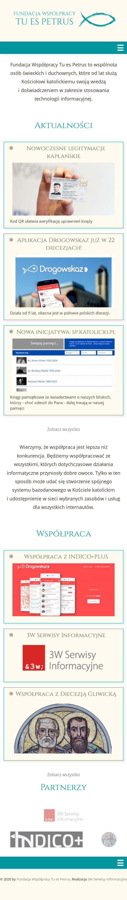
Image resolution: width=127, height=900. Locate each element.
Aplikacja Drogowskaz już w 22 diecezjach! (66, 244)
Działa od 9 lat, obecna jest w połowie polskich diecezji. (60, 313)
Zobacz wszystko (63, 429)
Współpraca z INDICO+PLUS (66, 557)
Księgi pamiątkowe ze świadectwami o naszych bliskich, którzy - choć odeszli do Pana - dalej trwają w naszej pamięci (60, 402)
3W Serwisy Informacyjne (66, 635)
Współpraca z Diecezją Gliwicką (66, 694)
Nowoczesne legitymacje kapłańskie (65, 152)
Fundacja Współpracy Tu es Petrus (43, 879)
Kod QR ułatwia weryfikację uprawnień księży (51, 221)
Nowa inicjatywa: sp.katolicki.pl (66, 332)
